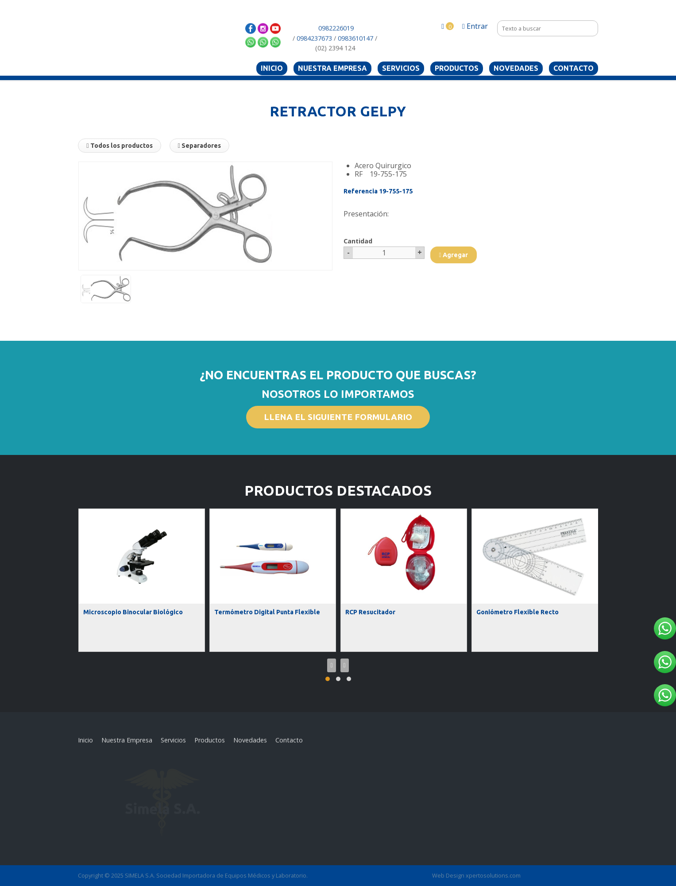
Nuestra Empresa (332, 68)
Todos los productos (119, 145)
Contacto (573, 68)
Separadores (199, 145)
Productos (457, 68)
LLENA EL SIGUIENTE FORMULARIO (338, 417)
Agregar (453, 254)
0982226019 (336, 39)
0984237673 (314, 49)
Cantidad (358, 241)
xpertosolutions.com (493, 875)
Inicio (272, 68)
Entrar (475, 26)
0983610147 (355, 49)
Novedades (516, 68)
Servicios (401, 68)
